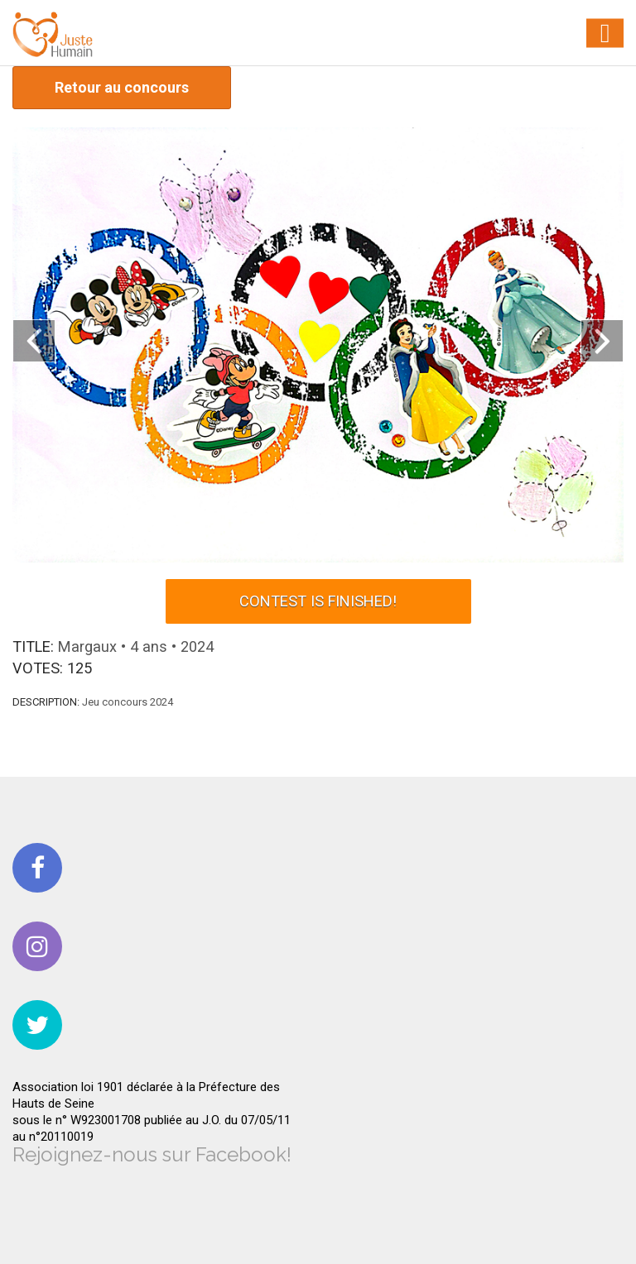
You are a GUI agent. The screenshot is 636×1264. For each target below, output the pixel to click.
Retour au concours (122, 87)
